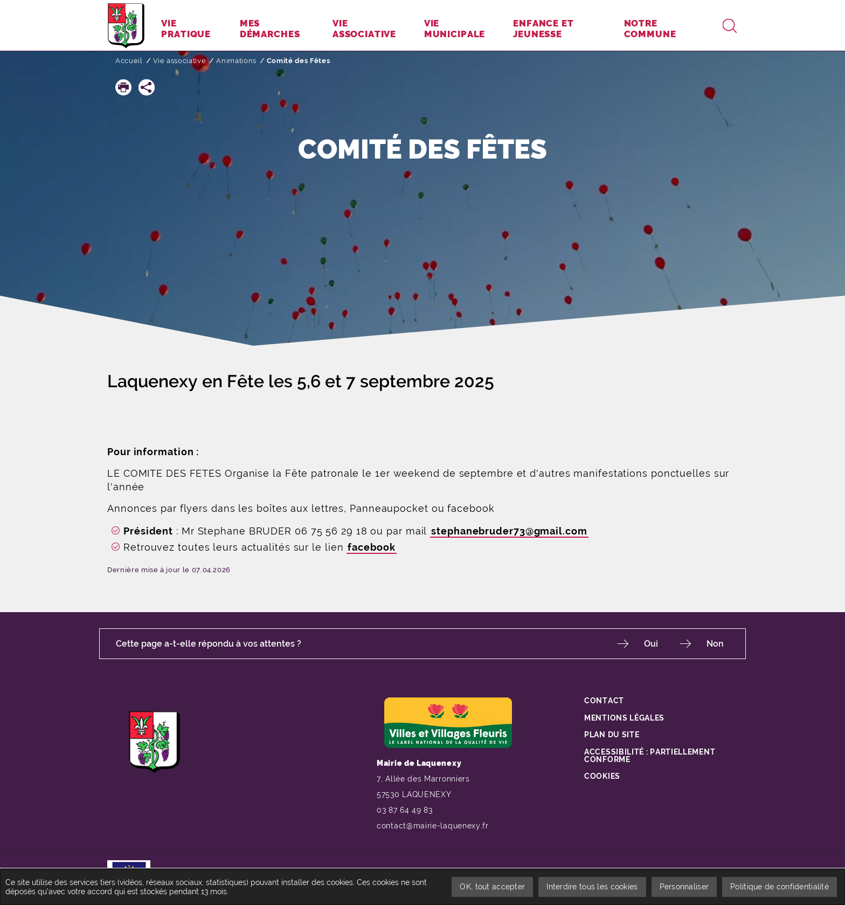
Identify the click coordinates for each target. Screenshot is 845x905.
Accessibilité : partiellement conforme (649, 756)
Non (715, 644)
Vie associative (179, 61)
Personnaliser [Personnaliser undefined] (684, 886)
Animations (236, 61)
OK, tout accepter (492, 886)
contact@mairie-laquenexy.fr (433, 825)
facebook (371, 547)
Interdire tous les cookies (592, 886)
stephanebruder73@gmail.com (509, 531)
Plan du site (611, 734)
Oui (651, 644)
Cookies (602, 776)
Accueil (129, 61)
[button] (123, 87)
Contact (604, 700)
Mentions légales (624, 718)
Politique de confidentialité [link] (779, 886)
